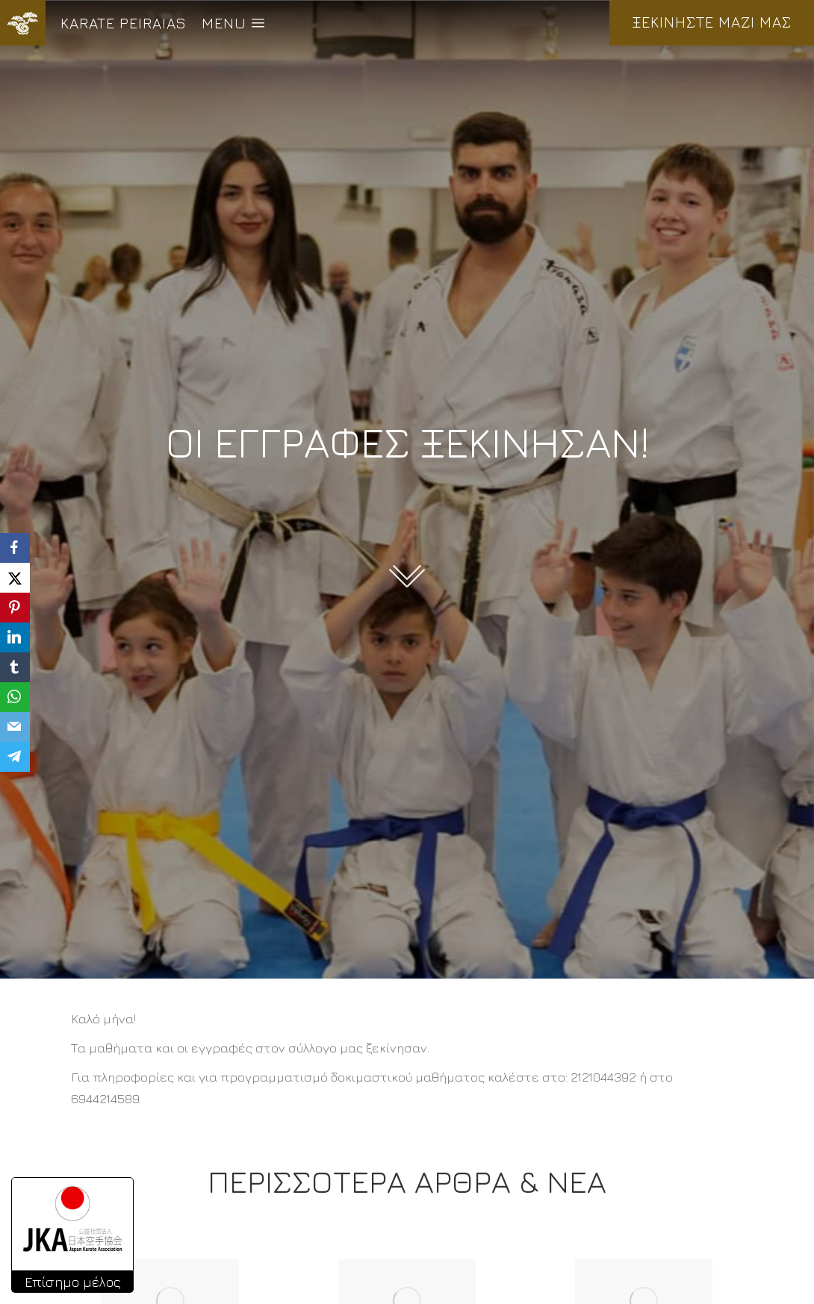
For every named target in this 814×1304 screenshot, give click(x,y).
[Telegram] (15, 757)
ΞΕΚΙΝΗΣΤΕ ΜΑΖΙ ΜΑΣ (712, 22)
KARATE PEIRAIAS (123, 22)
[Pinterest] (15, 608)
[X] (15, 578)
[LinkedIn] (15, 637)
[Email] (15, 727)
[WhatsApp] (15, 697)
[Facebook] (15, 548)
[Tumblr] (15, 667)
